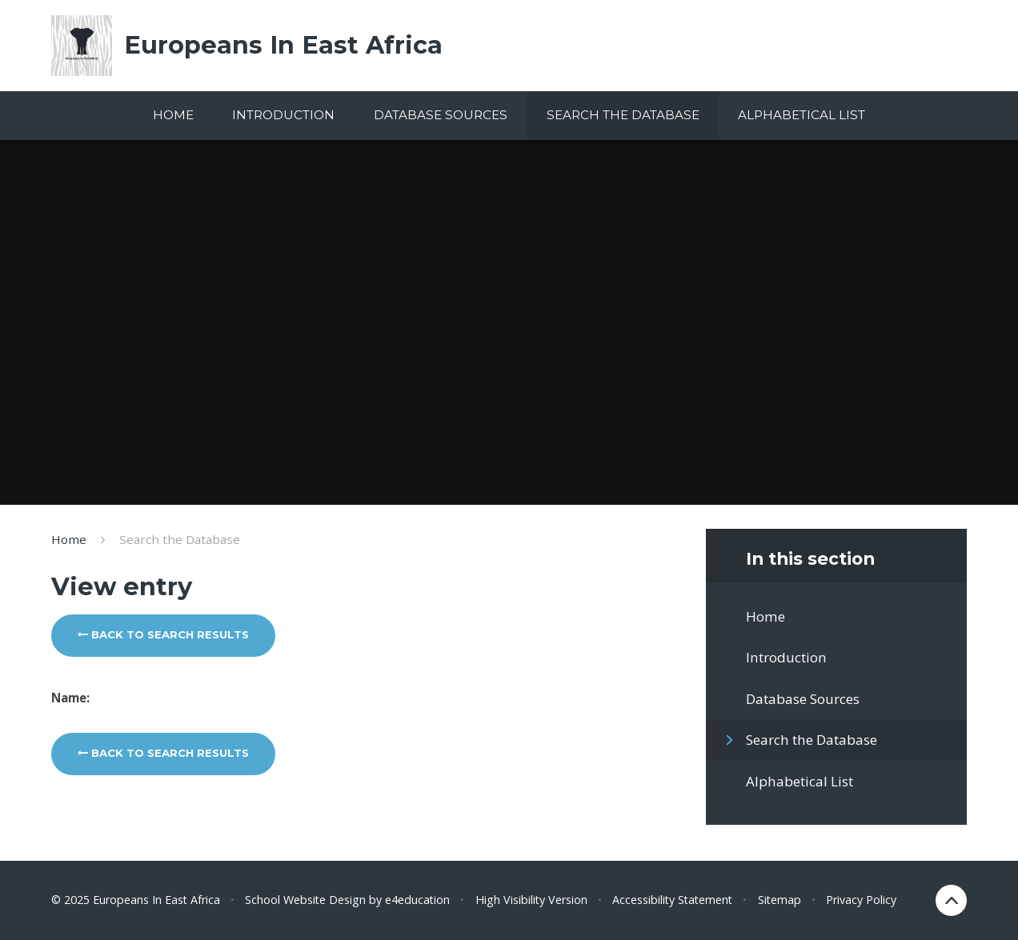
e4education (417, 899)
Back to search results (163, 634)
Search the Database (179, 539)
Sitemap (779, 899)
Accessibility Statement (672, 899)
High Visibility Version (531, 899)
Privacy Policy (861, 899)
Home (68, 539)
